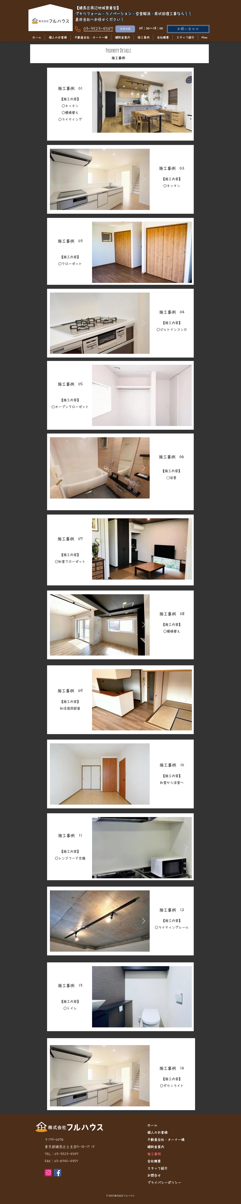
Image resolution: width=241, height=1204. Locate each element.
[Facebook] (57, 1172)
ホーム (152, 1125)
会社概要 (154, 1161)
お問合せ (154, 1175)
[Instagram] (48, 1172)
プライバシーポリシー (164, 1182)
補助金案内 (155, 1147)
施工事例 (154, 1154)
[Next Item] (186, 102)
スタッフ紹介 (157, 1168)
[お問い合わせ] (188, 29)
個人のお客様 (157, 1132)
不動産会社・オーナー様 (166, 1139)
